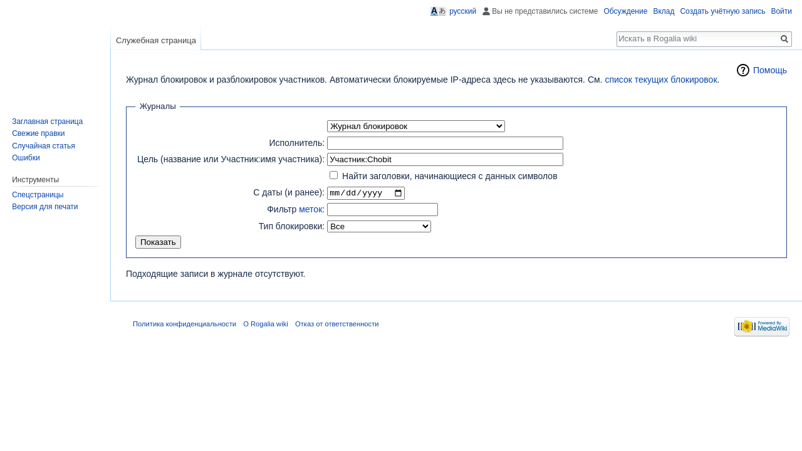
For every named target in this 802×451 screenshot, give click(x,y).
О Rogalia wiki (265, 324)
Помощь (770, 70)
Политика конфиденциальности (184, 324)
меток (310, 210)
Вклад (663, 11)
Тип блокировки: (292, 226)
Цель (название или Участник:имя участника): (231, 159)
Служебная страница (156, 40)
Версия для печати (45, 206)
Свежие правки (38, 133)
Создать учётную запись (722, 11)
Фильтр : (296, 210)
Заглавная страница (47, 121)
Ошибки (26, 157)
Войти (781, 11)
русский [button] (462, 11)
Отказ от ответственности (337, 324)
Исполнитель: (297, 143)
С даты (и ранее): (289, 193)
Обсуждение (625, 11)
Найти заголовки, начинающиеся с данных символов (450, 176)
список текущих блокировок (661, 80)
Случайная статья (43, 146)
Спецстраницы (37, 194)
